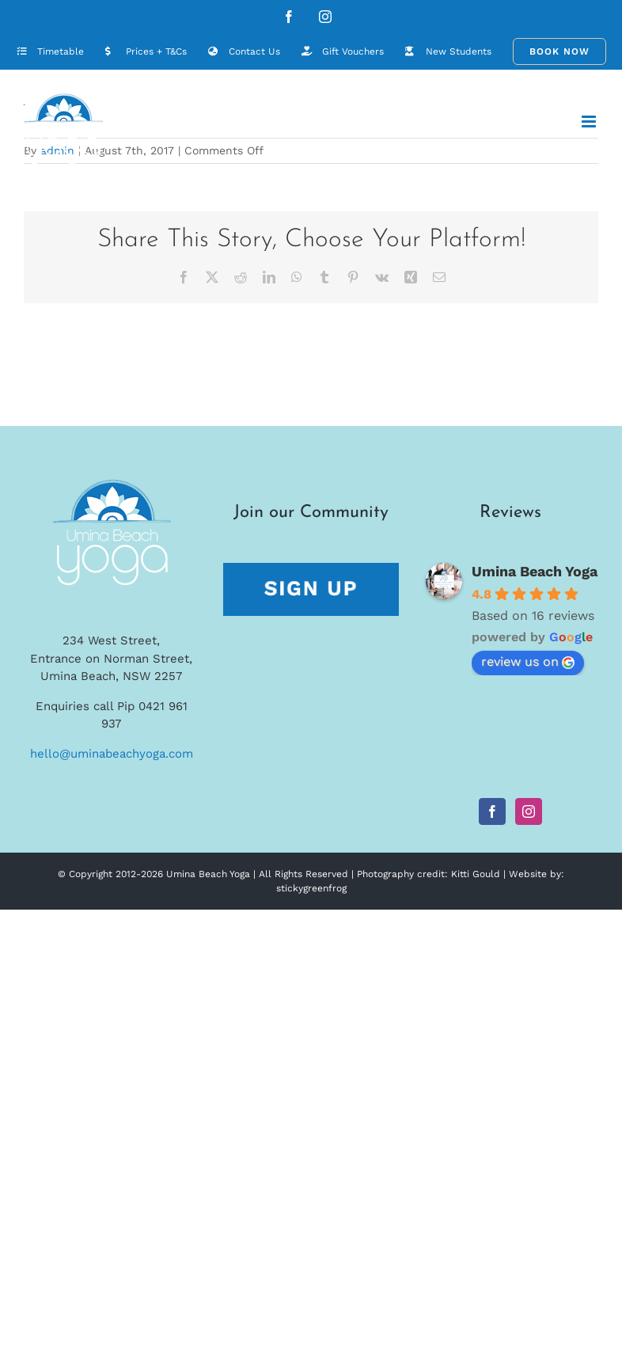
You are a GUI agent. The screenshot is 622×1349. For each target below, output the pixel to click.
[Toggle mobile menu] (590, 121)
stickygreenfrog (311, 888)
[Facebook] (492, 811)
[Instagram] (528, 811)
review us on (528, 661)
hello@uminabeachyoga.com (111, 754)
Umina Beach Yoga (534, 571)
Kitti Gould (475, 874)
